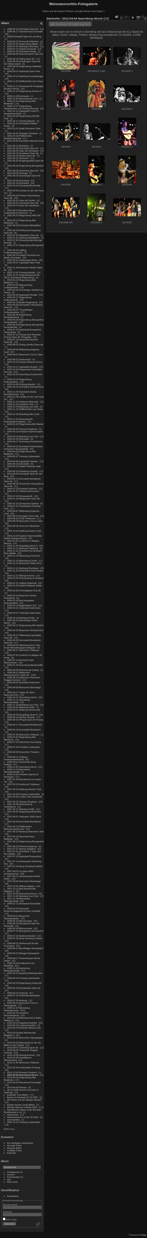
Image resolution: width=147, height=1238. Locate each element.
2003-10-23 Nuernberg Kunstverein (24, 374)
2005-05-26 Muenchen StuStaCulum (25, 630)
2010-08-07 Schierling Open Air (22, 1047)
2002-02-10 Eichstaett (18, 183)
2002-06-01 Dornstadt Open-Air (23, 203)
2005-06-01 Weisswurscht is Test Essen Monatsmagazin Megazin (22, 646)
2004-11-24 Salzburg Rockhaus (23, 568)
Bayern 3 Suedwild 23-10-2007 (22, 1097)
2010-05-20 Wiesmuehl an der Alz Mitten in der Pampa (22, 1043)
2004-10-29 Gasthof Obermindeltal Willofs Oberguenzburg (23, 537)
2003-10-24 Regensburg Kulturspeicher (17, 380)
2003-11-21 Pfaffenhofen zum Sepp (25, 409)
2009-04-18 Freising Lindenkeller (23, 978)
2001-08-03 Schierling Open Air (22, 170)
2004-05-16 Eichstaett (18, 463)
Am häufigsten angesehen (20, 1143)
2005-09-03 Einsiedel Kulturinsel (23, 682)
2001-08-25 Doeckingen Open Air (24, 175)
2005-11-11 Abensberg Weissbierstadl (17, 701)
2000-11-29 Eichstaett (18, 96)
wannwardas (13, 1119)
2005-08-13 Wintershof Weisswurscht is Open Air (17, 673)
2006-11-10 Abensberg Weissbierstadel (17, 770)
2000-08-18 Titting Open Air (21, 59)
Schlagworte (13, 1172)
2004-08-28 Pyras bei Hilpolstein (23, 526)
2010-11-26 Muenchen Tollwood (23, 1062)
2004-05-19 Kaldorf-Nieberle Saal (24, 466)
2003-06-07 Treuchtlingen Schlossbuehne (18, 310)
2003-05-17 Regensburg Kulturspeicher (17, 298)
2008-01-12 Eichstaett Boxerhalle (23, 903)
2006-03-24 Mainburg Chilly (21, 707)
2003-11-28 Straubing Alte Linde (23, 414)
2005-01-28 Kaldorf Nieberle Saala (24, 585)
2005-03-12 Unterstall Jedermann (24, 608)
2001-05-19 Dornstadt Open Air (22, 148)
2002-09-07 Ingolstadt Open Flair (23, 262)
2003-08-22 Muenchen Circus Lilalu (25, 354)
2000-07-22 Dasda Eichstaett (21, 49)
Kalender (11, 1153)
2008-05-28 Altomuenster (19, 928)
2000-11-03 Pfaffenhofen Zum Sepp (25, 81)
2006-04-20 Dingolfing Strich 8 (22, 714)
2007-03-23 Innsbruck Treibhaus (23, 784)
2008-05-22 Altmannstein (19, 921)
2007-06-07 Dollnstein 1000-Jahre (24, 816)
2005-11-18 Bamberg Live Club (22, 704)
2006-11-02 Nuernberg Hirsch (22, 767)
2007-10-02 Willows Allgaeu (21, 886)
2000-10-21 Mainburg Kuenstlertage (25, 76)
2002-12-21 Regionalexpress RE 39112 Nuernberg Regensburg (22, 276)
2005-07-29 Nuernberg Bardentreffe (25, 665)
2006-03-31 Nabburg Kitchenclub (23, 709)
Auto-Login (10, 1219)
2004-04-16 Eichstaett (18, 439)
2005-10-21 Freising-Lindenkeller (23, 1122)
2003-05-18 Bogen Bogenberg (22, 302)
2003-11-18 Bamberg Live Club (22, 406)
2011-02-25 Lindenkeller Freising (23, 1067)
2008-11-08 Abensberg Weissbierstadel (17, 969)
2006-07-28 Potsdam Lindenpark (23, 747)
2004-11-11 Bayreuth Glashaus (22, 548)
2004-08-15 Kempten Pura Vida (23, 516)
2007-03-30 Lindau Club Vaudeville (24, 796)
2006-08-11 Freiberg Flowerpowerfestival (16, 758)
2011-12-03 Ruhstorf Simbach (22, 1072)
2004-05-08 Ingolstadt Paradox (22, 461)
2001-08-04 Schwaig (17, 173)
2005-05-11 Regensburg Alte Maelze (25, 625)
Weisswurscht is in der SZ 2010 (23, 1117)
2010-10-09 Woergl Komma (21, 1055)
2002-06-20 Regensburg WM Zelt (24, 215)
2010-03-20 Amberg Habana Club (24, 1027)
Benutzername (10, 1204)
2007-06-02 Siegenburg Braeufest (24, 811)
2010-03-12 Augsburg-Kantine (22, 1022)
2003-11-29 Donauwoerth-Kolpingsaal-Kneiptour (18, 420)
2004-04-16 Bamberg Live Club (22, 436)
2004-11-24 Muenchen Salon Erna (24, 563)
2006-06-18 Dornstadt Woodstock (24, 729)
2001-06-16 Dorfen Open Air (21, 155)
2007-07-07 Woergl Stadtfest (21, 849)
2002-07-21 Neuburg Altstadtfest (23, 237)
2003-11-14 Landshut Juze (20, 404)
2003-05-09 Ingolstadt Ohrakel (22, 295)
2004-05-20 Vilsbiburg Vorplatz (22, 471)
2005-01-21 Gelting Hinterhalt (22, 583)
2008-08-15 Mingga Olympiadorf (23, 953)
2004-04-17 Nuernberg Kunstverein (24, 441)
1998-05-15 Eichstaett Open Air (22, 29)
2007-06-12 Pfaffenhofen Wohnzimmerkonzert (18, 827)
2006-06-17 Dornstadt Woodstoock (24, 724)
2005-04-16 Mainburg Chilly (21, 618)
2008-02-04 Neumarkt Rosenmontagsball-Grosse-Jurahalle (22, 909)
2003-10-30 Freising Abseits (21, 384)
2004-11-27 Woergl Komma (21, 575)
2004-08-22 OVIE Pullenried (21, 518)
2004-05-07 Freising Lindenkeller (23, 456)
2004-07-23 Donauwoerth (20, 496)
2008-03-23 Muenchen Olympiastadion (17, 917)
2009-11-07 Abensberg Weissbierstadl (17, 1009)
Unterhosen (13, 1114)
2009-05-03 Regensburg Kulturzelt (24, 983)
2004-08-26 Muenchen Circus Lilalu (25, 521)
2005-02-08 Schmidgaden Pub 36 (24, 590)
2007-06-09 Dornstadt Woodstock (24, 821)
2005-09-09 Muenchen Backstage (24, 687)
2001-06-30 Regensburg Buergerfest (25, 165)
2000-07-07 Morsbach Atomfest (22, 46)
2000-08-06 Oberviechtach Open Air (25, 54)
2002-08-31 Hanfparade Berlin (22, 260)
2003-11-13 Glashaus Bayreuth (22, 401)
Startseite (53, 18)
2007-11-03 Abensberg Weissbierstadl (17, 899)
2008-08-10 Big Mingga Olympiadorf (25, 948)
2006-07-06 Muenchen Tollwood (23, 734)
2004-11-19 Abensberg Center (22, 560)
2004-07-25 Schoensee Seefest (23, 503)
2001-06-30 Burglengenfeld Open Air (25, 160)
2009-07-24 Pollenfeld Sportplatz (23, 995)
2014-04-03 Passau (17, 1087)
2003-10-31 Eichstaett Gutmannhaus (25, 386)
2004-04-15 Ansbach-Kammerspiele (25, 431)
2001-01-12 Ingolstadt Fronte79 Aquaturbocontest (21, 112)
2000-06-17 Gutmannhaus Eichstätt (25, 31)
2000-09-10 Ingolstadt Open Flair (23, 71)
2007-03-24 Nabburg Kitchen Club (24, 789)
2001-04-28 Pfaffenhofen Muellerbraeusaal (18, 137)
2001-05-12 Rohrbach (18, 145)
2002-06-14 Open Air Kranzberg (23, 205)
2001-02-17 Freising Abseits (21, 121)
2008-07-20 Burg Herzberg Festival (24, 938)
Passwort (7, 1211)
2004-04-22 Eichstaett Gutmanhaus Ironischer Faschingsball (23, 447)
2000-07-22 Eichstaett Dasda (21, 51)
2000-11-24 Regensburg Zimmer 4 (24, 91)
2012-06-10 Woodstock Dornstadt (24, 1082)
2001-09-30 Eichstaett (18, 180)
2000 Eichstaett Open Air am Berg (24, 36)
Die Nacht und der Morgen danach (24, 1099)
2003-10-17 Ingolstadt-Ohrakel (22, 367)
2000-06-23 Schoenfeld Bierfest (23, 41)
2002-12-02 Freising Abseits (21, 272)
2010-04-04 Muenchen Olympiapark (25, 1037)
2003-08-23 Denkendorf (19, 359)
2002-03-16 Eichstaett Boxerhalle (23, 185)
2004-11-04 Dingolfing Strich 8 (22, 545)
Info (9, 1179)
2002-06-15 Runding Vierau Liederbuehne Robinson (19, 211)
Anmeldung (13, 1196)
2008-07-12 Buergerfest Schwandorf (25, 931)
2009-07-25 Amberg (17, 1000)
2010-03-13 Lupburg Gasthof (21, 1025)
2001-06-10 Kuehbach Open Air (23, 153)
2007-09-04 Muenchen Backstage (24, 881)
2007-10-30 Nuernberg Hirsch (22, 893)
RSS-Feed (12, 1182)
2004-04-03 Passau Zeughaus (22, 429)
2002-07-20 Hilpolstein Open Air (23, 235)
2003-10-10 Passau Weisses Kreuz (24, 362)
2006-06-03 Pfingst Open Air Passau (25, 719)
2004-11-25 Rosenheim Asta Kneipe (25, 570)
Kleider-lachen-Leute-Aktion (21, 1104)
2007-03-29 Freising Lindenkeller (23, 794)
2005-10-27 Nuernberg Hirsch (22, 697)
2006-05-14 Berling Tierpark (21, 717)
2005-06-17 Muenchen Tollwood (23, 650)
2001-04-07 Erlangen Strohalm (22, 133)
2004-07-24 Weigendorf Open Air (23, 498)
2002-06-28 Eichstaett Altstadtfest (24, 225)
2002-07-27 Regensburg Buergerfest (25, 245)
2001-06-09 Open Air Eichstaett (22, 150)
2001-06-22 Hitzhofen (18, 158)
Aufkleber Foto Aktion (18, 1095)
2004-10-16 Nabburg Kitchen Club (24, 531)
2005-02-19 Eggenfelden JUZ (22, 605)
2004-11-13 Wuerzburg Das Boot (23, 555)
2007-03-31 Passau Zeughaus (22, 801)
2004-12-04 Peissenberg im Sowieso (25, 578)
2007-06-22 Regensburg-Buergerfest (25, 841)
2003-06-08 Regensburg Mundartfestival (17, 315)
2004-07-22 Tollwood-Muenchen (23, 491)
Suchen (11, 1174)
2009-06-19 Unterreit (17, 993)
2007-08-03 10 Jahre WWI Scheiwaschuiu (18, 872)
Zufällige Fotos (14, 1150)
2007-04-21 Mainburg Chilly (21, 809)
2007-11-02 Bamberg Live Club (22, 896)
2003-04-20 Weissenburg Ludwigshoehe (18, 286)
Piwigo (143, 1235)
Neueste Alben (14, 1148)
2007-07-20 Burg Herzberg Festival (24, 866)
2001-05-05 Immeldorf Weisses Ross (25, 141)
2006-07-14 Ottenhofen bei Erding (24, 742)
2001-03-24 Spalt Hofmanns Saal (23, 128)
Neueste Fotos (14, 1145)
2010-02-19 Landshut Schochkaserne (16, 1014)
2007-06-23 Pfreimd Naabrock (22, 846)
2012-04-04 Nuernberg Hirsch (22, 1075)
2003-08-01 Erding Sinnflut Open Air (25, 344)
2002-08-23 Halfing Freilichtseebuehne (15, 251)
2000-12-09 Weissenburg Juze (22, 98)
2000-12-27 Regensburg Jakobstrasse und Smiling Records (21, 107)
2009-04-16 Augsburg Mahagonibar (24, 973)
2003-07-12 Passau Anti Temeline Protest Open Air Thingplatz (22, 335)
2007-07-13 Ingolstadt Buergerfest (24, 856)
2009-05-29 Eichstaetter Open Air (24, 988)
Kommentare (13, 1177)
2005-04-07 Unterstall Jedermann (24, 613)
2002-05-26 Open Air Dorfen (21, 200)
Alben (5, 23)
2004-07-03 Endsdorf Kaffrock (22, 488)
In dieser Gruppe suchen (73, 24)
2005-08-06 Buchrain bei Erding (23, 670)
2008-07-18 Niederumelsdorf (21, 936)
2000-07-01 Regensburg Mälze (22, 44)
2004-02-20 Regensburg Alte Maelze (25, 424)
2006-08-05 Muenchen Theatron (23, 752)
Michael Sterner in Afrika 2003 (22, 1107)
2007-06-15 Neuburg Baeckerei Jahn (25, 831)
